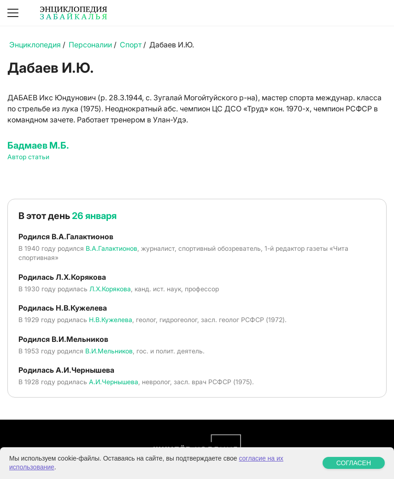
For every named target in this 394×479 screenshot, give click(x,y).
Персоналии (90, 44)
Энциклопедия (35, 44)
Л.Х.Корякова (110, 289)
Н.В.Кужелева (110, 319)
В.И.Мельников (109, 351)
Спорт (130, 44)
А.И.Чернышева (113, 382)
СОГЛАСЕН (353, 463)
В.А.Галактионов (111, 248)
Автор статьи (28, 157)
